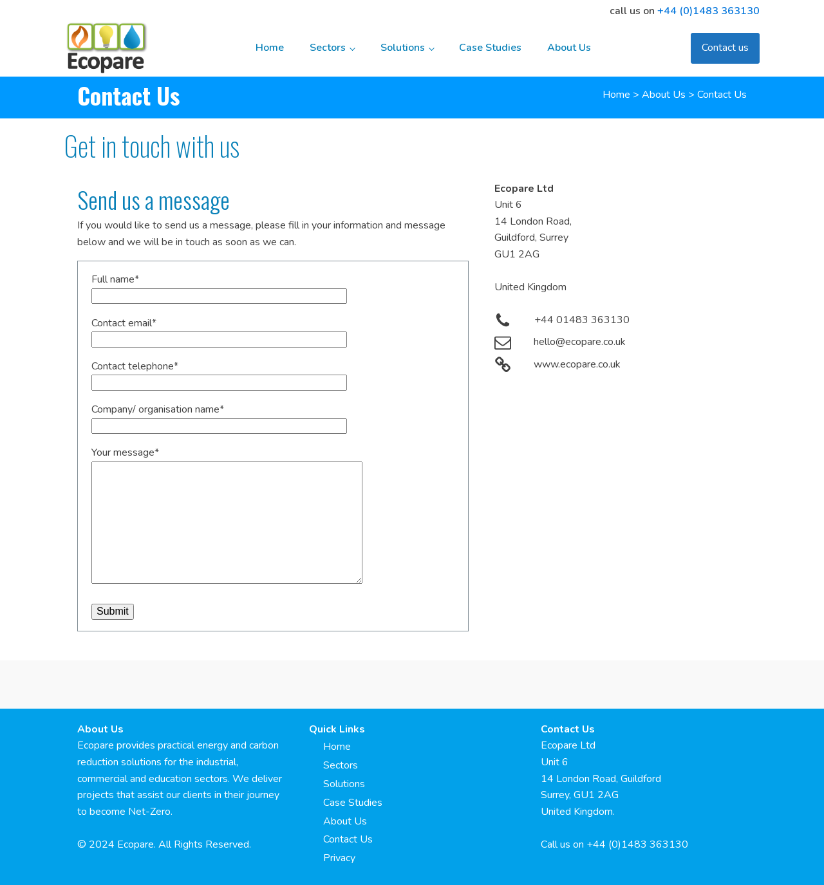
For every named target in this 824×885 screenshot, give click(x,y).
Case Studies (490, 48)
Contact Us (348, 839)
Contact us (725, 48)
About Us (569, 48)
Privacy (339, 858)
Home (270, 48)
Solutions (402, 48)
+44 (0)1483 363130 (708, 11)
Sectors (328, 48)
